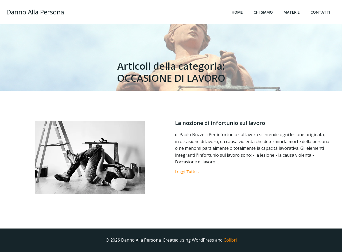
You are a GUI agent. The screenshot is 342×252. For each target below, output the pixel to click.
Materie (291, 12)
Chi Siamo (263, 12)
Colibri (230, 240)
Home (237, 12)
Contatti (320, 12)
